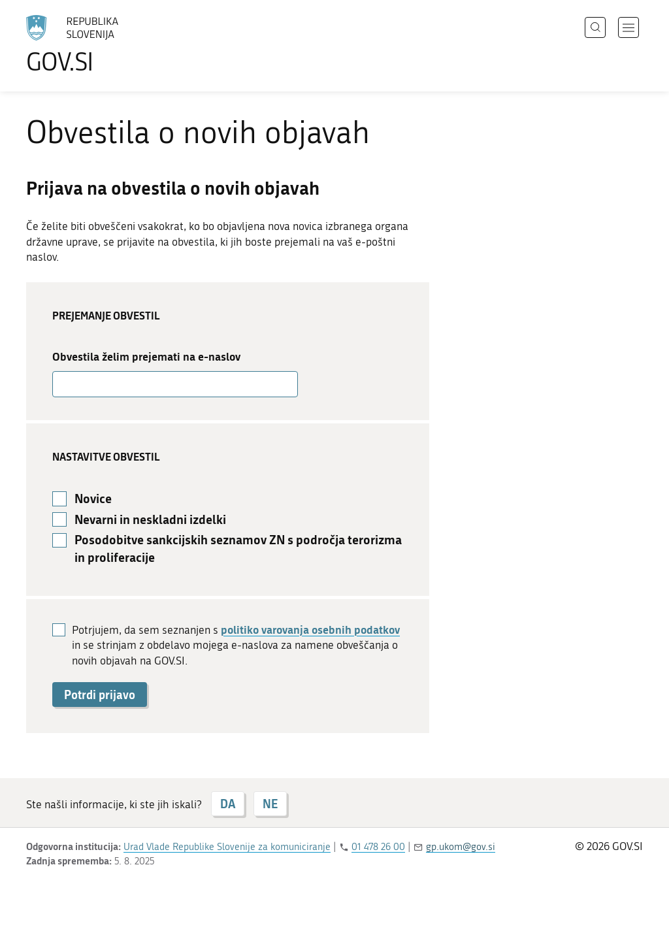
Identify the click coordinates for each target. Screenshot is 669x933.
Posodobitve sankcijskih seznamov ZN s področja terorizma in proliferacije (238, 548)
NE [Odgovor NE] (270, 803)
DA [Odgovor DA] (227, 803)
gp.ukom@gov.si (460, 847)
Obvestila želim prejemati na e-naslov (146, 356)
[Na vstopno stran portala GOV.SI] (108, 44)
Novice (93, 498)
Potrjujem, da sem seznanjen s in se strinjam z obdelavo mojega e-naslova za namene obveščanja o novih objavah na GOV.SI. (236, 645)
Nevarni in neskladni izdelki (150, 519)
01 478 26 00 (378, 847)
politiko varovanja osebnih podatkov (310, 629)
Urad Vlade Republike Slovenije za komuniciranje (227, 847)
